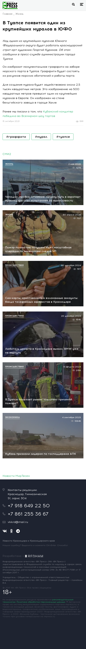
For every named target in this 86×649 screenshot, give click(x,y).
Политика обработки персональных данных (41, 602)
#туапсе (63, 137)
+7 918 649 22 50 (29, 505)
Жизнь (19, 13)
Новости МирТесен (16, 475)
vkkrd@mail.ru (18, 522)
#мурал (41, 137)
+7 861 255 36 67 (28, 514)
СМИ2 (7, 154)
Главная (7, 13)
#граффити (16, 137)
